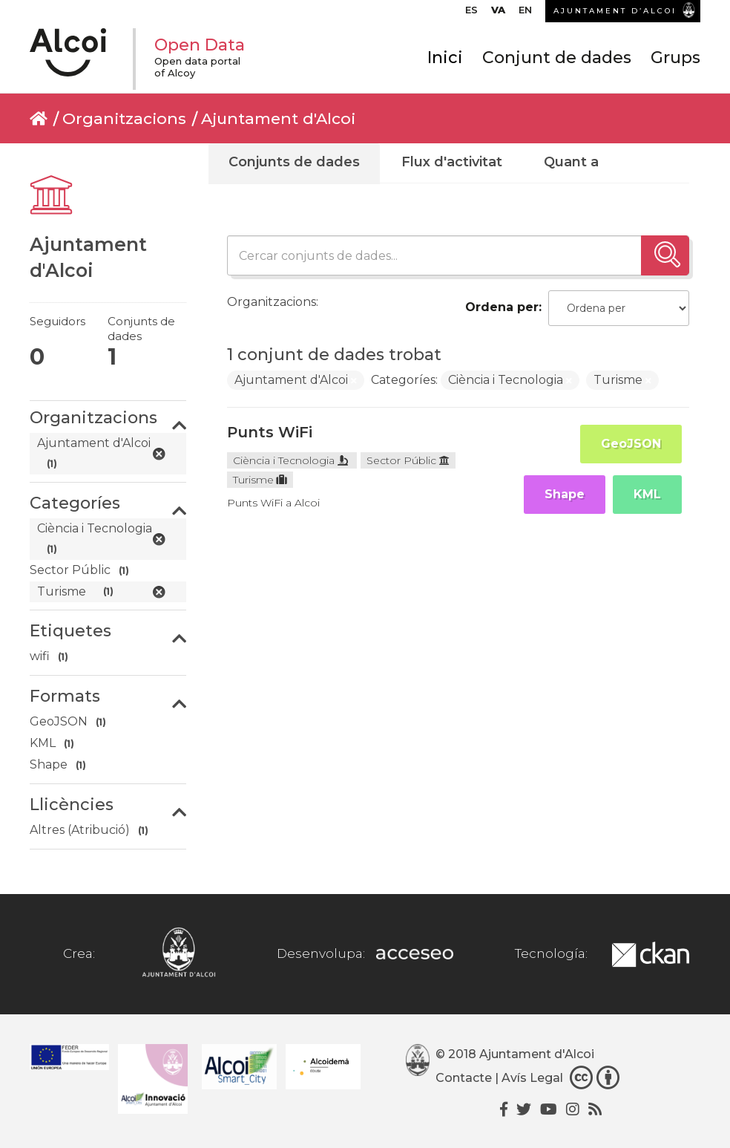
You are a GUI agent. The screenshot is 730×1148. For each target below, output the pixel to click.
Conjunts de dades (294, 162)
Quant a (571, 162)
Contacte (463, 1078)
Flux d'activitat (451, 162)
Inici (445, 58)
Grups (675, 58)
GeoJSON (631, 444)
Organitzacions (124, 118)
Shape (565, 494)
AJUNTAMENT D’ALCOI (615, 11)
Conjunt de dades (556, 58)
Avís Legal (532, 1078)
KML (647, 494)
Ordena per (502, 307)
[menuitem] (471, 13)
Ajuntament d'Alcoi (278, 118)
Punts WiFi (269, 432)
